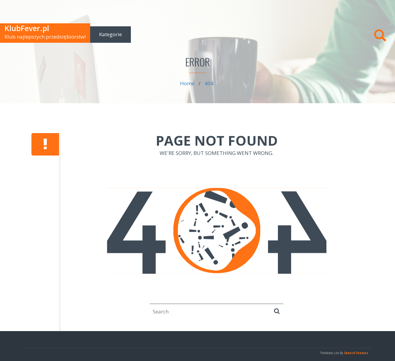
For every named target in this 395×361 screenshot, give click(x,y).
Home (187, 83)
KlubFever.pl (26, 28)
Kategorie (110, 34)
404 (209, 83)
